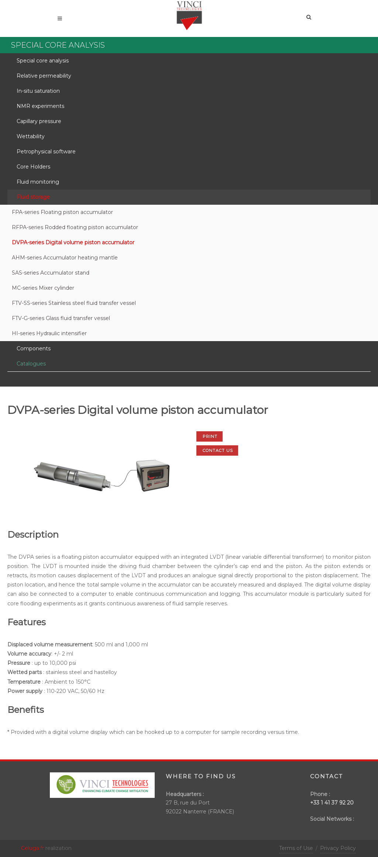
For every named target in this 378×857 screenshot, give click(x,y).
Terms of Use (296, 848)
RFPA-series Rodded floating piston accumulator (75, 227)
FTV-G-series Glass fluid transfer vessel (61, 318)
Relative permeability (44, 75)
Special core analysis (43, 60)
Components (34, 348)
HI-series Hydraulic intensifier (49, 333)
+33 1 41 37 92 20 (332, 802)
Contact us (218, 450)
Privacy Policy (338, 848)
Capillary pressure (39, 121)
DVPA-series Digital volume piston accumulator (73, 242)
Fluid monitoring (38, 181)
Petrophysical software (46, 151)
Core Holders (33, 166)
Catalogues (31, 363)
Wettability (31, 136)
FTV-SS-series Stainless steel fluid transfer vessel (74, 303)
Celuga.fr (32, 848)
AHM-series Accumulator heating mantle (65, 257)
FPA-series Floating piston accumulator (62, 212)
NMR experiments (40, 106)
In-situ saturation (38, 91)
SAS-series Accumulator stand (50, 272)
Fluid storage (33, 197)
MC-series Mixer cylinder (43, 288)
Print (210, 436)
